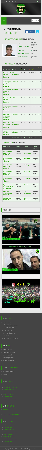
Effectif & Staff (8, 330)
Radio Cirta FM (7, 349)
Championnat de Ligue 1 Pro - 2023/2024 (7, 153)
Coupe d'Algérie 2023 (10, 434)
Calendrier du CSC (9, 327)
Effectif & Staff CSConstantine (11, 414)
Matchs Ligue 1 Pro (8, 371)
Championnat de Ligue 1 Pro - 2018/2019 (7, 179)
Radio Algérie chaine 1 (9, 352)
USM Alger (15, 81)
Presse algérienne (8, 357)
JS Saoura (15, 98)
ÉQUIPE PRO (7, 322)
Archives (5, 374)
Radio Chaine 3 (7, 355)
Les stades (6, 412)
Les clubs (5, 409)
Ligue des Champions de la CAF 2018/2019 (8, 186)
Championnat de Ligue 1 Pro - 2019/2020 (7, 173)
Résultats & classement (11, 325)
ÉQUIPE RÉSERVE (9, 333)
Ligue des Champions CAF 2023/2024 (7, 193)
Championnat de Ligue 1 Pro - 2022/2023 (7, 160)
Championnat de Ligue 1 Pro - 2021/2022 (7, 166)
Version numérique (8, 360)
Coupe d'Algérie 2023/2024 (6, 132)
